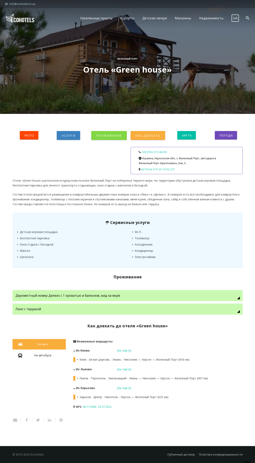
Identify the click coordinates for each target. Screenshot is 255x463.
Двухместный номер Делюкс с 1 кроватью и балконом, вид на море (68, 295)
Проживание (109, 135)
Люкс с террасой (28, 309)
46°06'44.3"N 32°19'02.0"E (158, 169)
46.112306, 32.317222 (97, 407)
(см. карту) (124, 350)
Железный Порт (127, 58)
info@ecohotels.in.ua (22, 4)
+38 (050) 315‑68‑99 (154, 152)
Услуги (68, 135)
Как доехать (148, 135)
